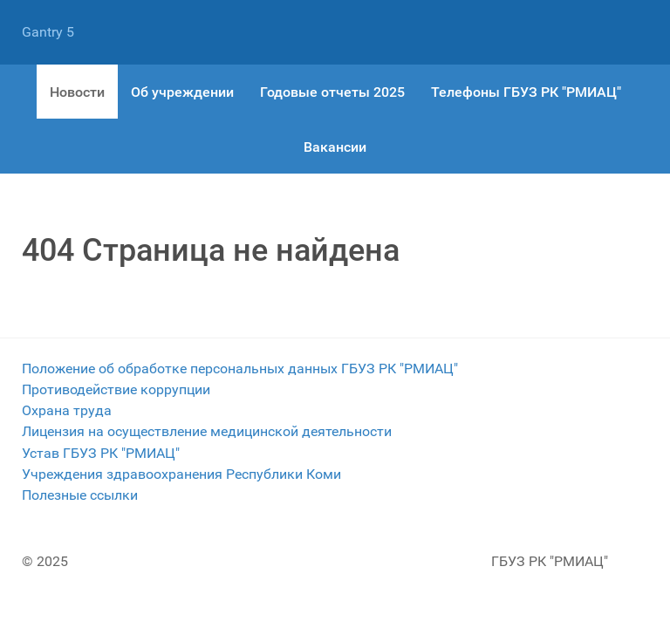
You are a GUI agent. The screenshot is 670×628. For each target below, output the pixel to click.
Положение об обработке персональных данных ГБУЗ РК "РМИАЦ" (240, 368)
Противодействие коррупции (116, 389)
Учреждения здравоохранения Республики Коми (181, 474)
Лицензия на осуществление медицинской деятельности (207, 431)
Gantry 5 (48, 32)
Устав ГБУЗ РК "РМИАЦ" (101, 453)
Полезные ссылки (80, 495)
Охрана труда (67, 410)
